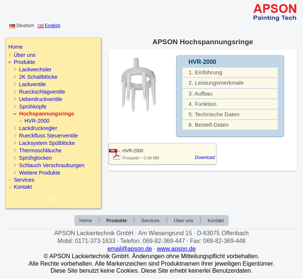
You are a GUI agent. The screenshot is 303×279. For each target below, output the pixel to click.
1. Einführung (205, 72)
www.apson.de (176, 249)
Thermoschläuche (40, 150)
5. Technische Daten (213, 114)
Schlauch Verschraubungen (51, 165)
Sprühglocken (35, 158)
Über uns (24, 55)
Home (16, 47)
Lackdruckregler (38, 128)
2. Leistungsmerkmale (216, 83)
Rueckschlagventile (42, 92)
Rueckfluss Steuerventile (48, 136)
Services (24, 180)
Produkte (24, 62)
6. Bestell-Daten (208, 124)
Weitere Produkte (39, 173)
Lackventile (32, 84)
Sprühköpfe (32, 107)
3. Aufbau (200, 93)
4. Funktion (202, 104)
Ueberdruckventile (40, 99)
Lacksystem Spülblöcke (47, 143)
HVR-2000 (37, 121)
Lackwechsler (35, 69)
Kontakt (23, 187)
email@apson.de (129, 249)
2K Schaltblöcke (38, 77)
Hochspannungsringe (46, 114)
